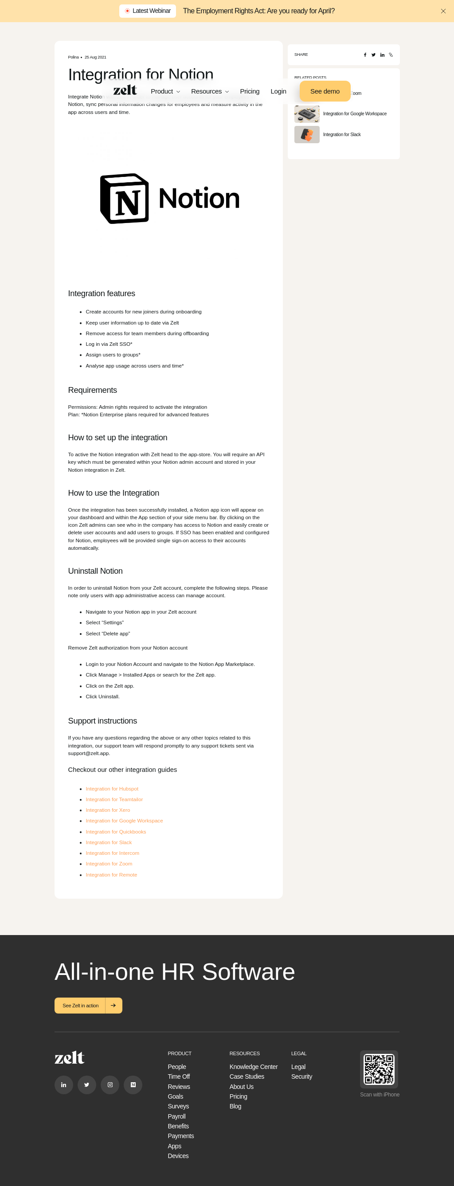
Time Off (179, 1076)
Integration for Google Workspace (124, 820)
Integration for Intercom (113, 853)
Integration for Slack (109, 842)
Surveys (178, 1106)
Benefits (178, 1126)
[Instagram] (110, 1085)
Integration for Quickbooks (116, 831)
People (177, 1066)
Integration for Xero (108, 810)
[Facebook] (365, 55)
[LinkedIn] (382, 55)
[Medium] (133, 1085)
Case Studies (247, 1076)
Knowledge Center (254, 1066)
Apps (174, 1146)
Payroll (177, 1116)
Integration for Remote (111, 874)
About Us (242, 1086)
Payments (181, 1135)
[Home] (125, 89)
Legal (298, 1066)
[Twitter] (374, 55)
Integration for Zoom (109, 863)
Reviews (179, 1086)
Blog (235, 1106)
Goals (175, 1096)
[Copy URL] (391, 55)
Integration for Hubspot (112, 788)
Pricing (249, 91)
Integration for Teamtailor (114, 799)
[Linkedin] (64, 1085)
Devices (178, 1155)
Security (301, 1076)
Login (278, 91)
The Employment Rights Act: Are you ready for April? (259, 11)
